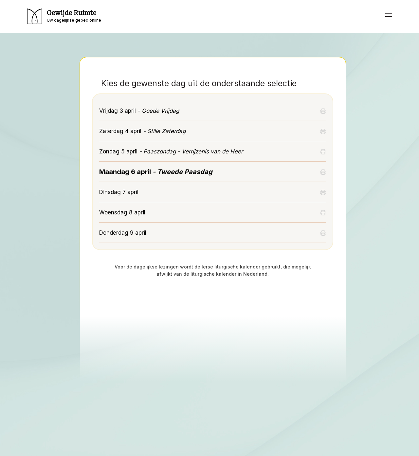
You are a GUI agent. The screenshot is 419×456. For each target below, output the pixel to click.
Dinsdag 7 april (118, 192)
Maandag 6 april (155, 172)
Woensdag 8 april (122, 212)
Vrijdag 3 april (139, 111)
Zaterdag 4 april (142, 131)
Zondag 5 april (171, 151)
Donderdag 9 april (122, 232)
